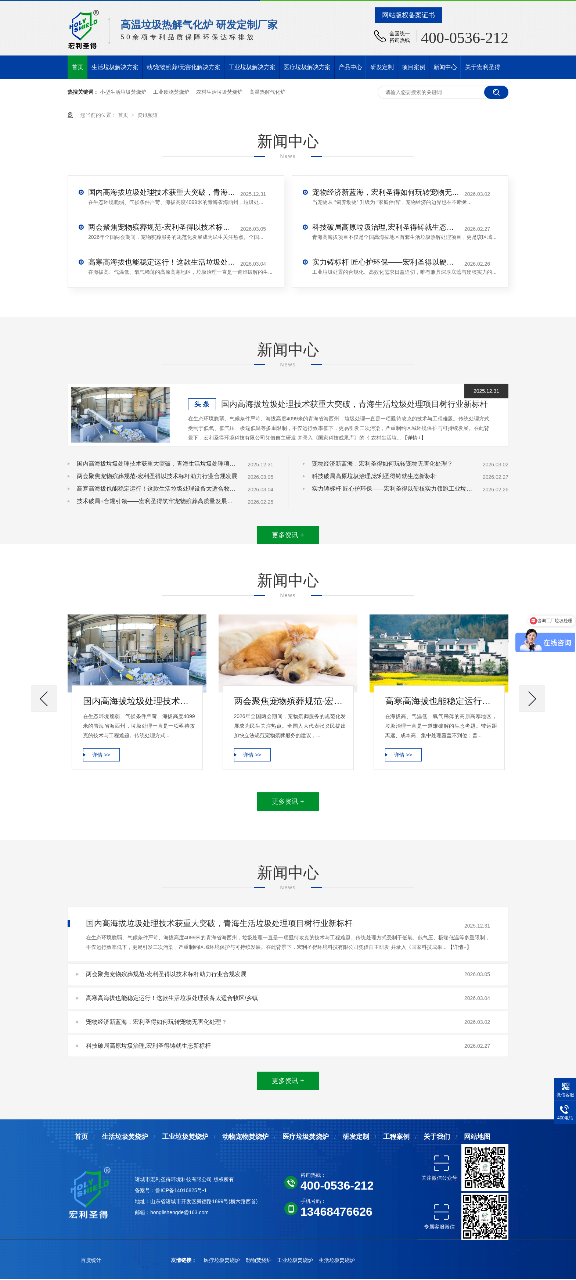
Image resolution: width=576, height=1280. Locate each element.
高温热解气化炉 (267, 92)
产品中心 (350, 67)
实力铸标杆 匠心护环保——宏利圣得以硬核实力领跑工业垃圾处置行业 (385, 262)
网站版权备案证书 (408, 15)
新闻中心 (445, 67)
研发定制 (382, 67)
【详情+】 (414, 438)
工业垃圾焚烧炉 (185, 1136)
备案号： (145, 1190)
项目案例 (413, 67)
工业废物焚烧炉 (171, 92)
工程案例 (396, 1136)
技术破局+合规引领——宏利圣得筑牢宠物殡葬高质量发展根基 (157, 501)
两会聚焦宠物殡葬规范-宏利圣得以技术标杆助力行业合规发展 (161, 227)
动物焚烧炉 (259, 1260)
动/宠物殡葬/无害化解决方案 (183, 67)
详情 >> (101, 755)
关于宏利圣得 (482, 67)
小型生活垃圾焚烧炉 (123, 92)
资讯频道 (147, 115)
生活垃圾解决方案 (114, 67)
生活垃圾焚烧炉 (125, 1136)
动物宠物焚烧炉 (245, 1136)
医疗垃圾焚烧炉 (305, 1136)
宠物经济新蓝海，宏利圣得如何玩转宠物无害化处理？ (385, 192)
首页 (77, 67)
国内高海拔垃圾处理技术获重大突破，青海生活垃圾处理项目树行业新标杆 (161, 192)
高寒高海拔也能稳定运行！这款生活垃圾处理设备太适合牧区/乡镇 (161, 262)
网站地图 (477, 1136)
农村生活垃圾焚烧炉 (219, 92)
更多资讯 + (288, 535)
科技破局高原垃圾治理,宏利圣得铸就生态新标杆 (385, 227)
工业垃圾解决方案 (252, 67)
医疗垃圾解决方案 (307, 67)
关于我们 (437, 1136)
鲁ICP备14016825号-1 (181, 1190)
